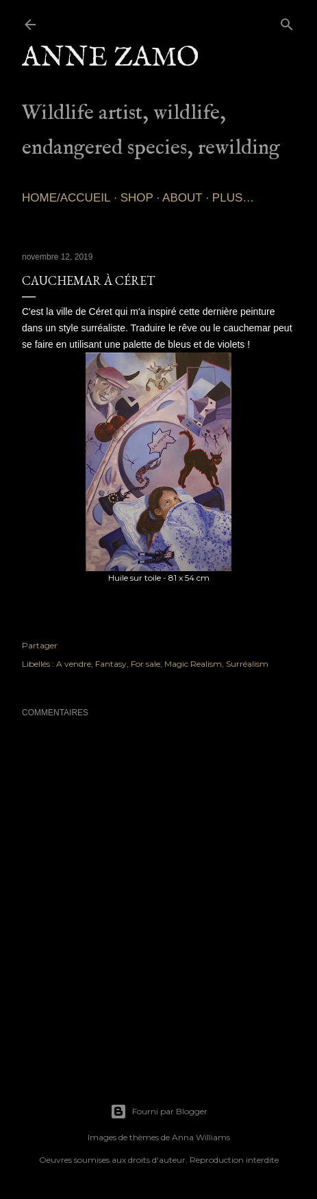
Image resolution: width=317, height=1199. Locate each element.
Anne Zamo (110, 58)
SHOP (137, 197)
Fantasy (111, 664)
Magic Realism (193, 664)
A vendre (73, 664)
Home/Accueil (66, 197)
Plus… (233, 197)
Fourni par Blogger (158, 1111)
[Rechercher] (287, 21)
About (182, 197)
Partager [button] (40, 645)
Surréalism (247, 664)
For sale (145, 664)
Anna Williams (201, 1137)
